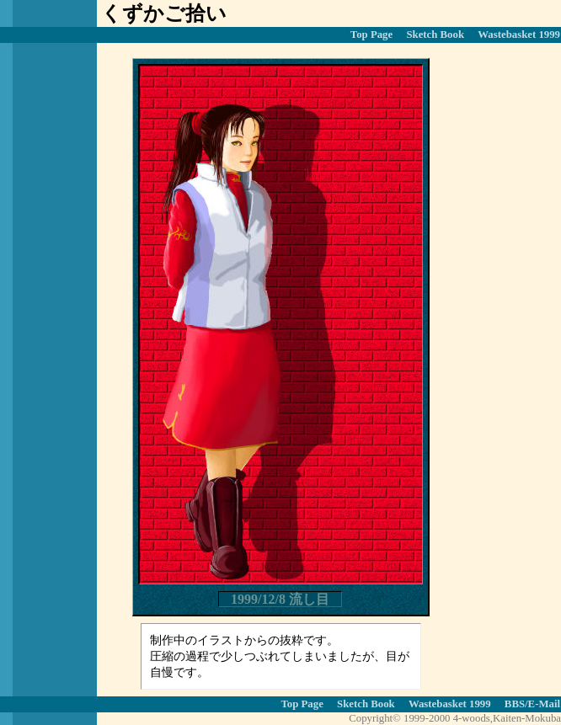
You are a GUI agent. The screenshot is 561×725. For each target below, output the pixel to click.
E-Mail (544, 704)
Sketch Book (435, 34)
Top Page (371, 34)
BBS (515, 704)
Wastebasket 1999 (519, 34)
